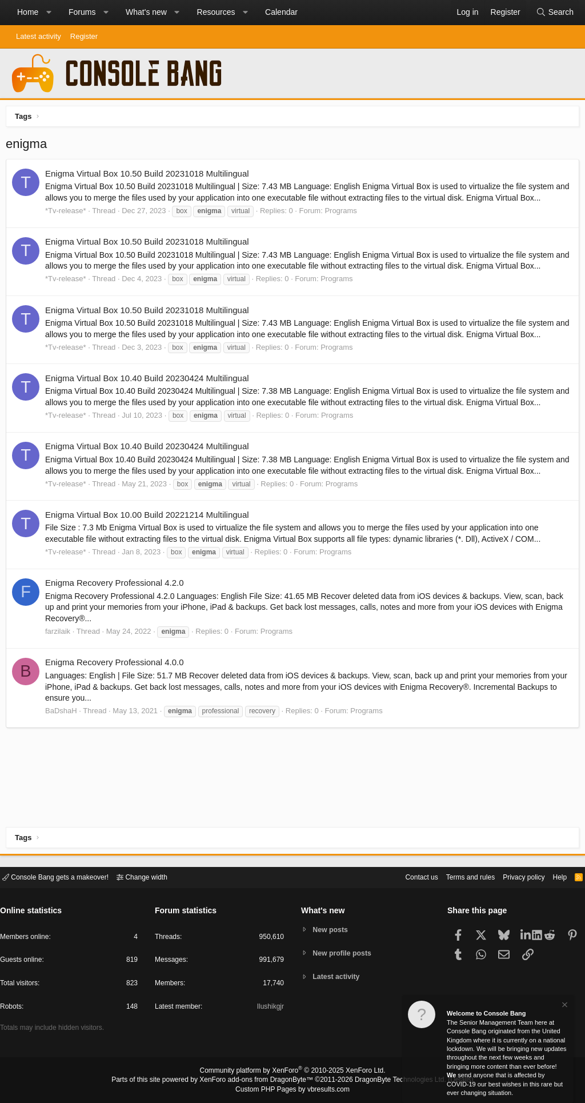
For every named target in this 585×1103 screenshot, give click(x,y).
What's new (146, 12)
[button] (48, 12)
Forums (82, 12)
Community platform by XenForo (292, 1072)
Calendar (281, 12)
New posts (332, 929)
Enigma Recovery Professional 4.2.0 (117, 585)
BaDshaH (64, 713)
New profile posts (344, 953)
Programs (343, 213)
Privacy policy (513, 876)
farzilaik (60, 634)
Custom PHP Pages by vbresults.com (292, 1089)
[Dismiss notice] (563, 1006)
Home (27, 12)
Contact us (404, 876)
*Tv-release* (68, 213)
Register (84, 36)
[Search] (554, 12)
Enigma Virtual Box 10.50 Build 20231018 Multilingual (150, 176)
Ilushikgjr (269, 1008)
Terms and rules (456, 876)
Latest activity (38, 36)
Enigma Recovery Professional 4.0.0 (117, 665)
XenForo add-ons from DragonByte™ (259, 1080)
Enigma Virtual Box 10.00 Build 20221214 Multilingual (150, 517)
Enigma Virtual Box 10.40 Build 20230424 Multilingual (150, 381)
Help (552, 876)
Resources (216, 12)
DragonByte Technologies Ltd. (392, 1080)
